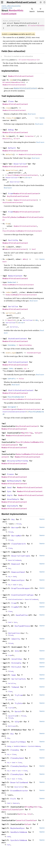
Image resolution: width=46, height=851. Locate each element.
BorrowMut (16, 535)
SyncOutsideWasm (34, 746)
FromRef (15, 607)
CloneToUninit (18, 544)
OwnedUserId (33, 60)
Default (12, 148)
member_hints (7, 8)
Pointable (16, 663)
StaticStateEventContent (21, 390)
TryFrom (18, 695)
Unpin (10, 495)
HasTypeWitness (22, 626)
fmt (7, 136)
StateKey (12, 345)
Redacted (12, 282)
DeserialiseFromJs (20, 556)
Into (17, 651)
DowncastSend (18, 572)
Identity (15, 639)
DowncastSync (18, 580)
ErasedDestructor (19, 790)
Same (13, 675)
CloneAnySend (17, 758)
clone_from (11, 118)
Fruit (13, 799)
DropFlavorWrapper (20, 588)
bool (34, 249)
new (11, 80)
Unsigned (12, 407)
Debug (11, 130)
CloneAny (14, 750)
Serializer (28, 320)
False (21, 379)
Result (6, 139)
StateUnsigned (9, 409)
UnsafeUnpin (13, 499)
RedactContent (15, 276)
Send (9, 487)
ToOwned (15, 687)
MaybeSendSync (17, 828)
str (25, 369)
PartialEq (13, 240)
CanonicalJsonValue (11, 809)
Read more (32, 114)
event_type (11, 353)
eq (7, 247)
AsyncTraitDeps (18, 742)
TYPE (11, 369)
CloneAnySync (17, 774)
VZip (17, 721)
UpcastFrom (12, 716)
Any (13, 519)
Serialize (13, 306)
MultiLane (11, 726)
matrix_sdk (6, 6)
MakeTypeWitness (14, 633)
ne (7, 259)
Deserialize (20, 164)
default (9, 154)
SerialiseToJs (18, 679)
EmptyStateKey (25, 345)
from (8, 200)
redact (9, 292)
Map (23, 433)
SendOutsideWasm (20, 746)
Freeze (10, 474)
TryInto (18, 703)
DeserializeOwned (14, 560)
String (29, 433)
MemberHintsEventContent (21, 2)
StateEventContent (17, 338)
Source (41, 118)
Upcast (18, 711)
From (10, 193)
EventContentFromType (22, 595)
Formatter (29, 136)
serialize (10, 313)
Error (16, 139)
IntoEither (16, 659)
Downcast (15, 564)
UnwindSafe (12, 506)
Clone (11, 101)
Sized (19, 524)
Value (37, 433)
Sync (9, 491)
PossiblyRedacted (16, 397)
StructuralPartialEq (17, 461)
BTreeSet (32, 25)
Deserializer (12, 177)
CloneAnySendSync (19, 766)
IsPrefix (12, 379)
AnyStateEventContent (18, 196)
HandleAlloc (22, 615)
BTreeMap (29, 807)
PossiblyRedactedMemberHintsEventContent (22, 231)
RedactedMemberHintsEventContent (18, 285)
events (17, 6)
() (11, 139)
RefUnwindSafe (14, 481)
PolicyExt (16, 667)
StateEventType (34, 353)
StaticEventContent (18, 362)
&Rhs (25, 259)
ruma (12, 6)
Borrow (14, 527)
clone (8, 108)
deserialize (11, 170)
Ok (37, 320)
